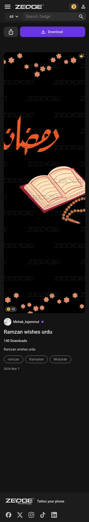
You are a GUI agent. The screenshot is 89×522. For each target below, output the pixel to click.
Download (51, 32)
